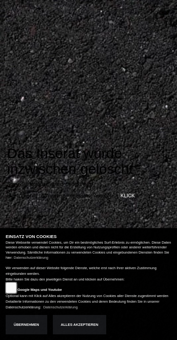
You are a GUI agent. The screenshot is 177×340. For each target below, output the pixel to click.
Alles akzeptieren (79, 325)
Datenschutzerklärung (31, 257)
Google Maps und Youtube (39, 290)
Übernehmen (26, 325)
